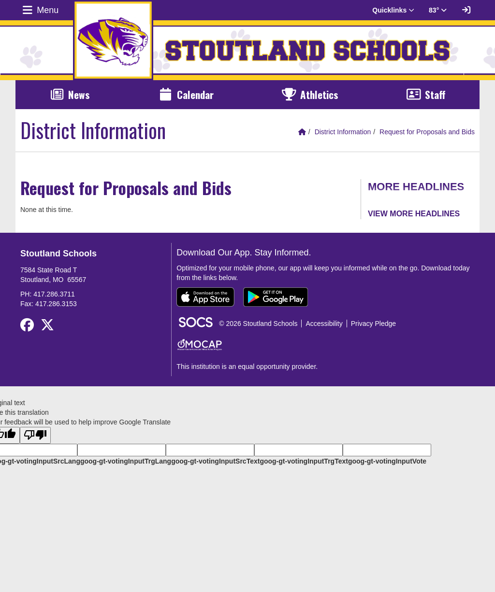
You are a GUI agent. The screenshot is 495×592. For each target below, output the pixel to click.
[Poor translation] (35, 435)
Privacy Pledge (373, 323)
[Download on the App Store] (205, 297)
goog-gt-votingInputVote (387, 461)
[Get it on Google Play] (275, 297)
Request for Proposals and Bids (427, 132)
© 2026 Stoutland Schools (258, 323)
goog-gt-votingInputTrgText (304, 461)
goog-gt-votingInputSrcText (215, 461)
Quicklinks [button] (393, 10)
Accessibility (324, 323)
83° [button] (438, 10)
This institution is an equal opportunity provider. (247, 366)
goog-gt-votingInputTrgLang (125, 461)
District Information (343, 132)
